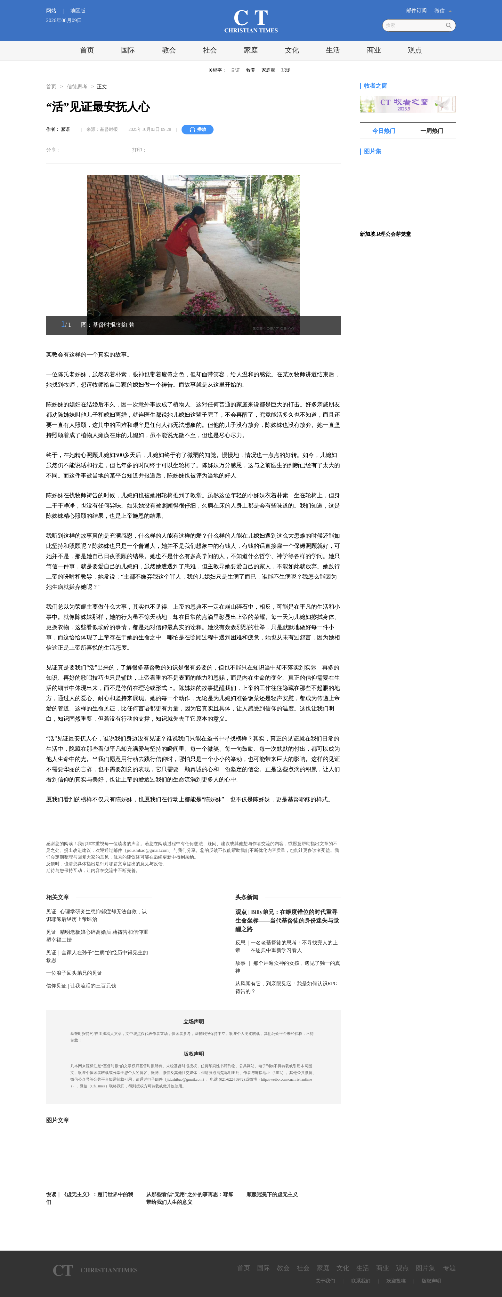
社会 (210, 50)
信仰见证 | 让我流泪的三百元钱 (81, 986)
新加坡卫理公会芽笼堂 (385, 234)
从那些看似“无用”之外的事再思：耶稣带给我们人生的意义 (189, 1198)
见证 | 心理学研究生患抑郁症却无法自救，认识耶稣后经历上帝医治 (96, 915)
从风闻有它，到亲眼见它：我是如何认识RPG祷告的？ (286, 987)
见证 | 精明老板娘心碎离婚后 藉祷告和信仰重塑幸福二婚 (97, 935)
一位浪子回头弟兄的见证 (74, 973)
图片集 (372, 151)
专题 (449, 1267)
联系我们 (360, 1281)
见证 (235, 70)
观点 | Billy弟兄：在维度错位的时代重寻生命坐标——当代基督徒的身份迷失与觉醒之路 (287, 921)
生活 (333, 50)
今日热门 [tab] (383, 131)
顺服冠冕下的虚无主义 (272, 1194)
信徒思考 (77, 86)
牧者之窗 (375, 86)
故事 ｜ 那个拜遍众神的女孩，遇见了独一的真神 (287, 966)
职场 (285, 70)
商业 (374, 50)
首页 (87, 50)
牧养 (250, 70)
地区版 (77, 10)
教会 (169, 50)
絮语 (65, 129)
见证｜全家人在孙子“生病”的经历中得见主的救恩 (97, 956)
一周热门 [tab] (431, 131)
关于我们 (325, 1281)
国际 (128, 50)
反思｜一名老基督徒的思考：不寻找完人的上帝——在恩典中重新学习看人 (286, 946)
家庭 (251, 50)
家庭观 (268, 70)
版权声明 (431, 1281)
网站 (57, 10)
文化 (292, 50)
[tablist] (408, 131)
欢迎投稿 (396, 1281)
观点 (415, 50)
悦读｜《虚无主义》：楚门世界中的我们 (89, 1198)
